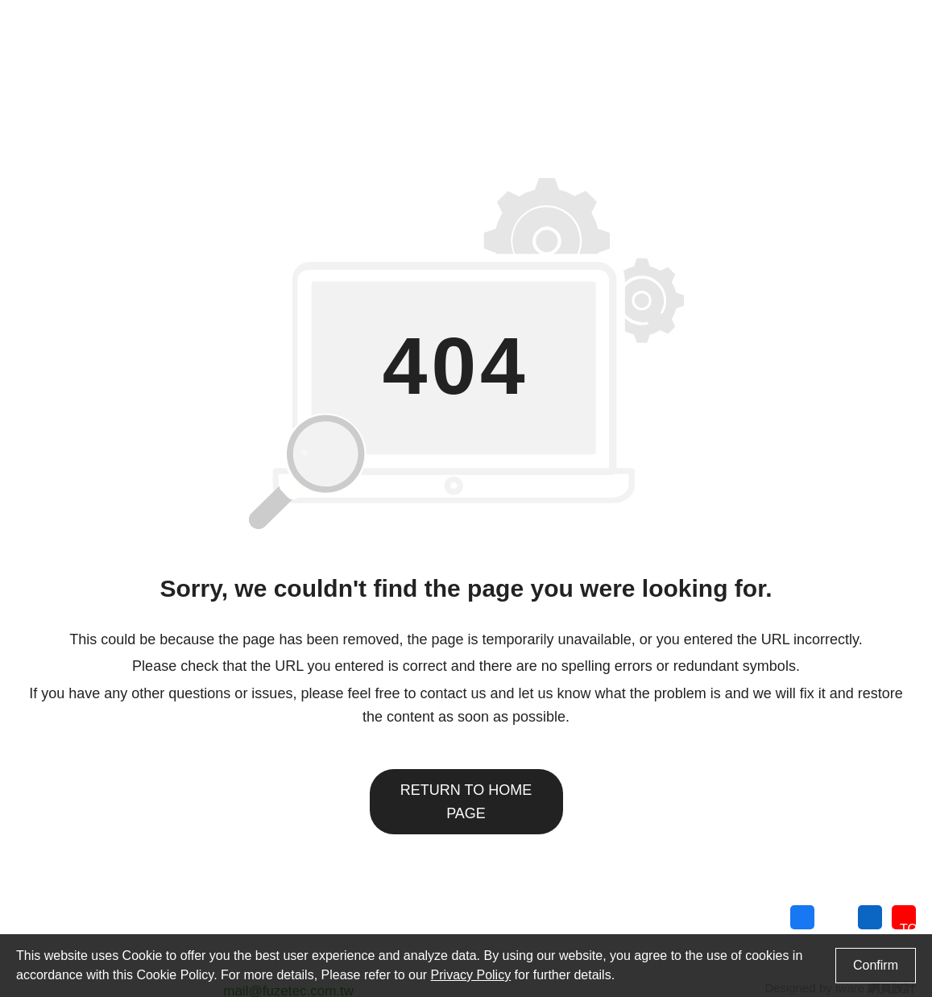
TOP (912, 921)
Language (706, 18)
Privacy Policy (875, 924)
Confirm (875, 965)
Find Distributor (499, 18)
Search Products (842, 18)
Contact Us (589, 18)
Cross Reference (392, 18)
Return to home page (466, 789)
